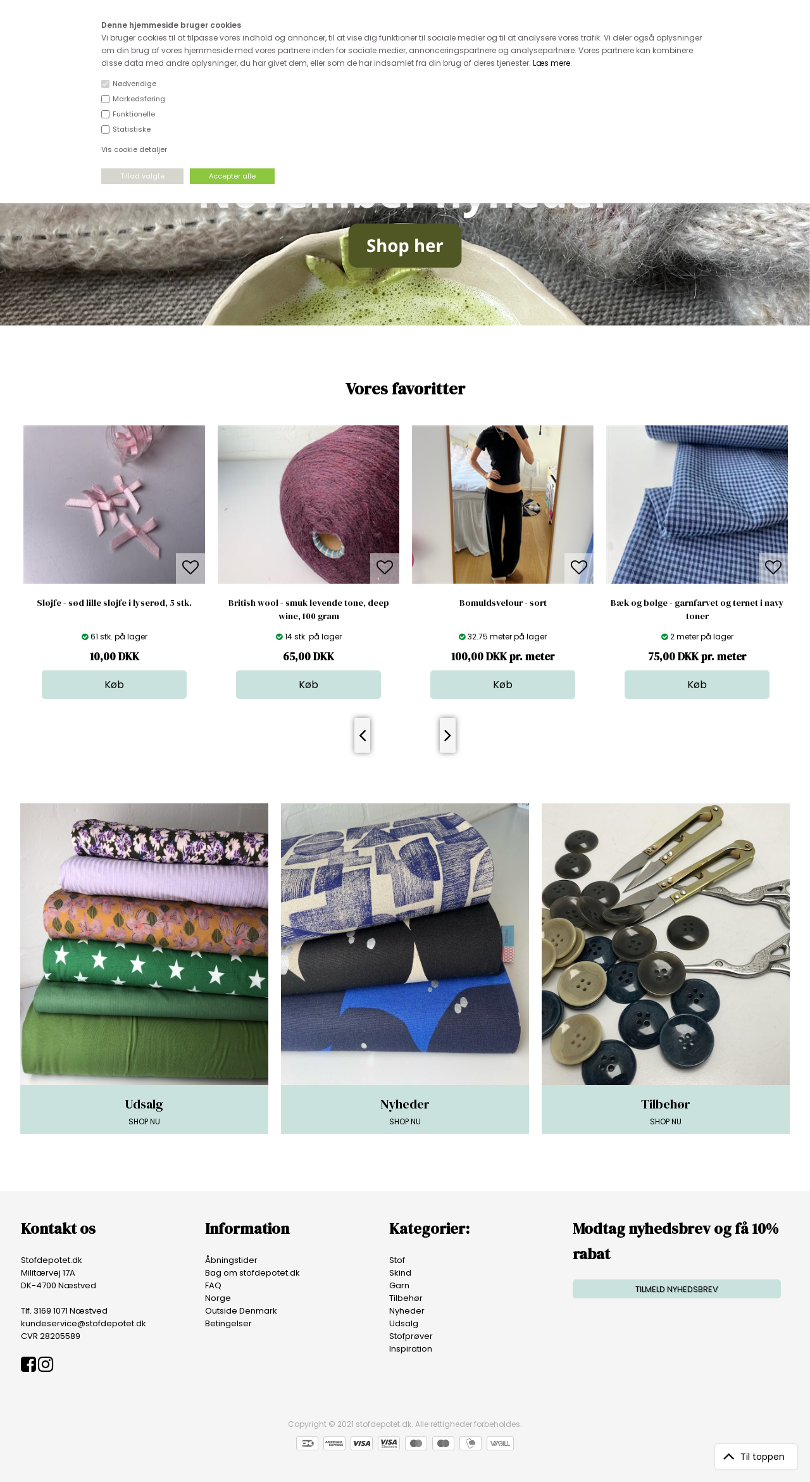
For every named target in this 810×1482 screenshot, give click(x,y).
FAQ (213, 1285)
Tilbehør (406, 1298)
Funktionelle (134, 114)
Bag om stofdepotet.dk (252, 1273)
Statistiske (132, 129)
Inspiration (410, 1349)
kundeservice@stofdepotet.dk (83, 1323)
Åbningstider (231, 1260)
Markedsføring (139, 99)
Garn (399, 1285)
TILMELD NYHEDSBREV (676, 1289)
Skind (400, 1273)
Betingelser (228, 1323)
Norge (218, 1298)
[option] (114, 562)
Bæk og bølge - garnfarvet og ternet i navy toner (697, 609)
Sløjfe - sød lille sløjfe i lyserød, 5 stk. (114, 602)
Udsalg (403, 1323)
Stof (397, 1260)
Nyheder (407, 1311)
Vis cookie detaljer (134, 149)
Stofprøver (411, 1336)
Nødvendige (134, 83)
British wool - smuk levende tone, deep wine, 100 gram (308, 609)
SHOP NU (144, 1111)
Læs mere (551, 63)
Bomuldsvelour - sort (503, 602)
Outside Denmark (241, 1311)
